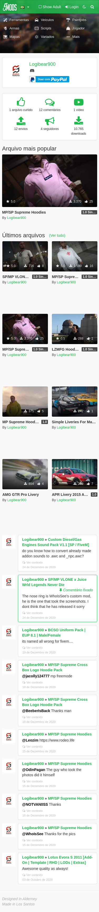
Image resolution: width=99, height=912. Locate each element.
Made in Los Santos (18, 904)
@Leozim (30, 740)
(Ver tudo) (57, 235)
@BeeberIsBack (36, 711)
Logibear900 (42, 64)
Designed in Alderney (19, 899)
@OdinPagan (33, 770)
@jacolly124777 (35, 676)
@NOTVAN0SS (35, 804)
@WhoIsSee (32, 834)
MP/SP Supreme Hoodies (70, 734)
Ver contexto (32, 562)
